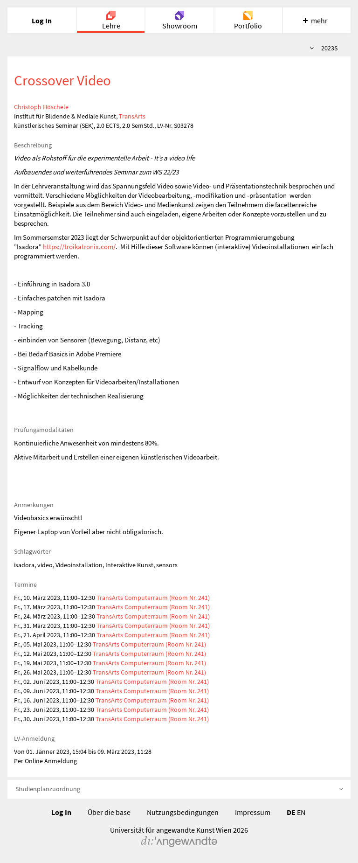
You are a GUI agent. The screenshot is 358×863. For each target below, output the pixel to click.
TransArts (132, 116)
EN (301, 812)
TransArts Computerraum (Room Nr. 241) (153, 597)
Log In (61, 812)
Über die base (109, 812)
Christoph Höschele (41, 107)
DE (291, 812)
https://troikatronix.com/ (79, 246)
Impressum (252, 812)
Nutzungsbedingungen (183, 812)
